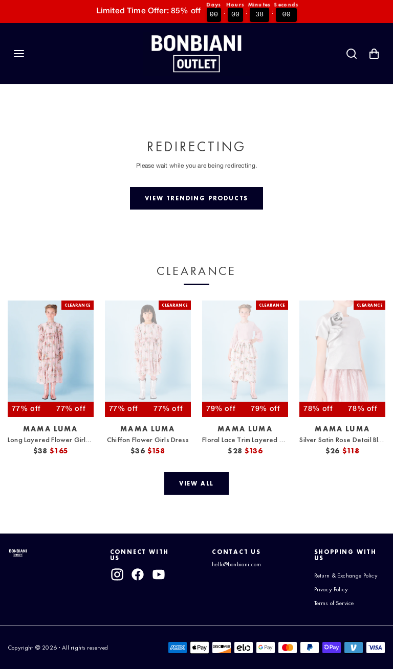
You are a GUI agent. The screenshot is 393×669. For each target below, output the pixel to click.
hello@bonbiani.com (240, 564)
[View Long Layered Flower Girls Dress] (51, 359)
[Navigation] (19, 53)
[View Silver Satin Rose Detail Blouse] (342, 359)
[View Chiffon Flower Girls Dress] (148, 359)
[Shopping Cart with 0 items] (374, 53)
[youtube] (158, 574)
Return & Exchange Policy (341, 578)
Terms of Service (337, 609)
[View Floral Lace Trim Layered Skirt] (245, 359)
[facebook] (137, 574)
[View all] (196, 483)
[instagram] (117, 574)
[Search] (351, 53)
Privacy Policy (334, 595)
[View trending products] (196, 198)
